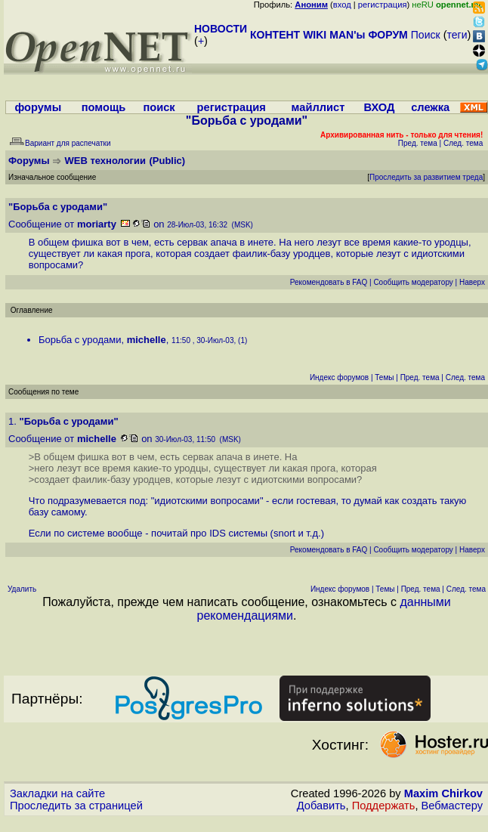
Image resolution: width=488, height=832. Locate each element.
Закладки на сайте (57, 793)
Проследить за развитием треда (426, 177)
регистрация (382, 4)
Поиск (425, 35)
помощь (104, 107)
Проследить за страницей (76, 806)
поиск (159, 107)
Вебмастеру (452, 806)
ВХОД (378, 107)
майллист (318, 107)
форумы (37, 107)
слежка (430, 107)
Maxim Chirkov (443, 793)
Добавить (321, 806)
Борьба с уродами (80, 339)
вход (342, 4)
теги (457, 35)
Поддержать (383, 806)
